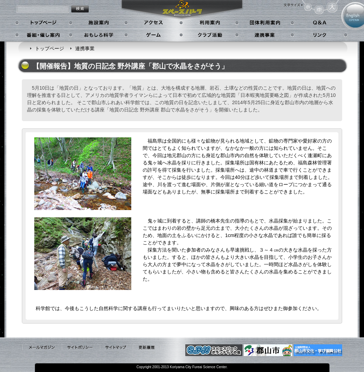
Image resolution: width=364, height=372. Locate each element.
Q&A (319, 22)
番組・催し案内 (44, 34)
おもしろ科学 (99, 34)
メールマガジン (41, 347)
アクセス (154, 22)
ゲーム (154, 34)
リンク (319, 34)
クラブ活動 (209, 34)
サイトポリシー (80, 347)
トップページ (44, 22)
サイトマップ (115, 347)
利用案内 (209, 22)
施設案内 (99, 22)
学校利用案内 (265, 22)
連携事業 (265, 34)
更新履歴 (146, 347)
